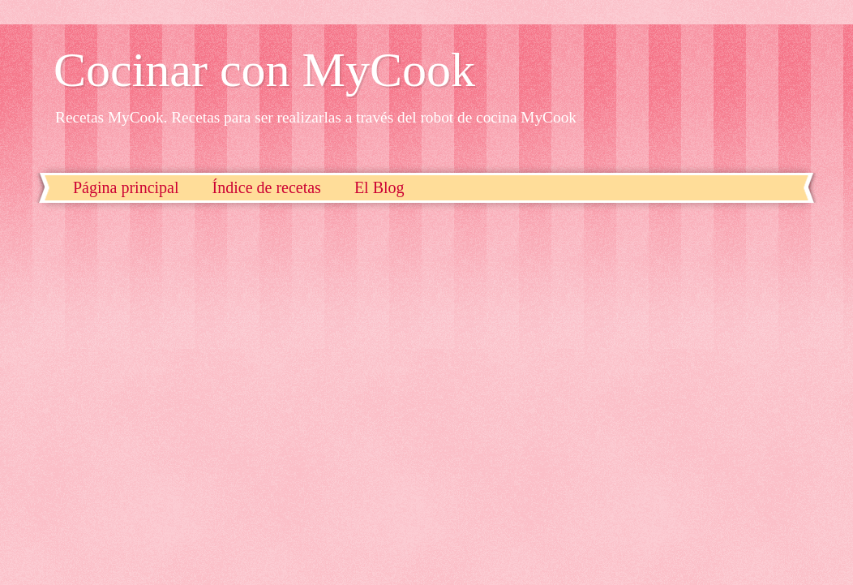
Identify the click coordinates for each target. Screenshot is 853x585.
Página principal (126, 187)
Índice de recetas (266, 187)
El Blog (379, 187)
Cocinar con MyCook (264, 70)
